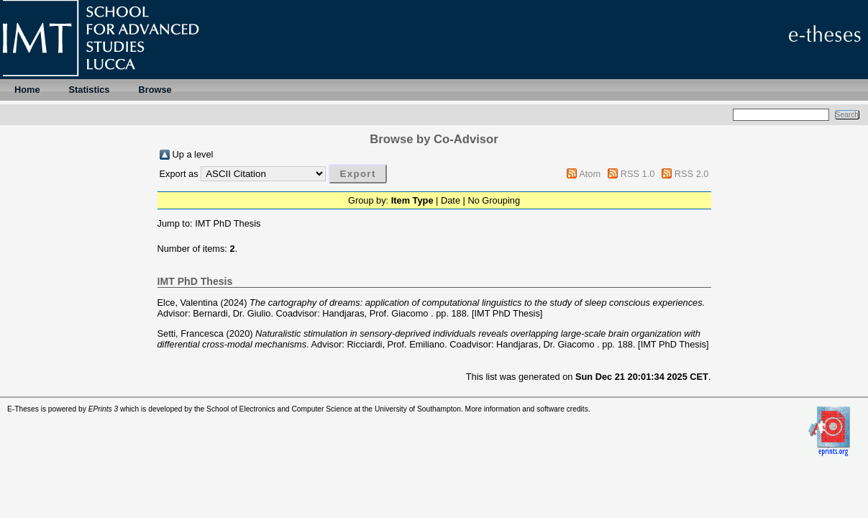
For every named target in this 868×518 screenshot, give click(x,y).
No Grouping (493, 200)
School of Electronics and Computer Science (279, 409)
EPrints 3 (103, 409)
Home (27, 89)
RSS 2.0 (692, 173)
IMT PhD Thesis (227, 223)
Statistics (89, 89)
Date (450, 200)
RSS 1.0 (638, 173)
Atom (589, 173)
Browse (154, 89)
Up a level (193, 154)
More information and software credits (526, 409)
